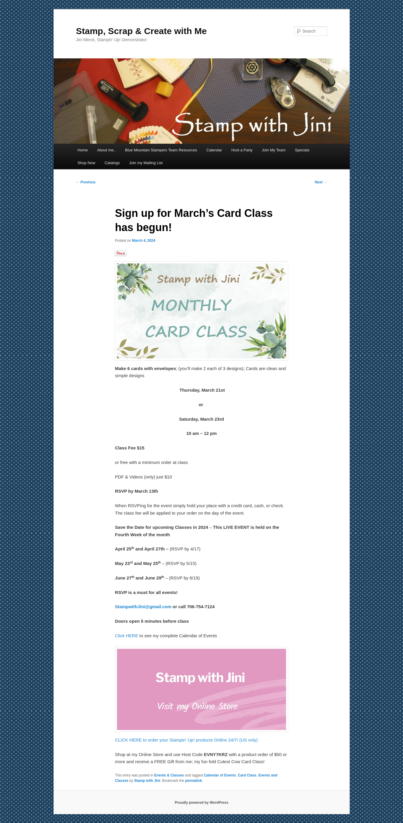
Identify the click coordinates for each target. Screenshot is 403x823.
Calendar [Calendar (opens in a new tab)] (214, 150)
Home (83, 150)
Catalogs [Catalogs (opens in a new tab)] (112, 163)
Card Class (247, 775)
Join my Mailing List (146, 163)
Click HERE (126, 635)
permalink (193, 781)
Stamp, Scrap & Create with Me (141, 31)
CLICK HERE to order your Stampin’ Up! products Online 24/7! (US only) (186, 739)
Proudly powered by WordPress (201, 802)
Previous (86, 182)
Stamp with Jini (147, 781)
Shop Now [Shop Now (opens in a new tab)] (86, 163)
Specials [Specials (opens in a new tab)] (302, 150)
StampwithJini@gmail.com (143, 606)
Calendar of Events (220, 775)
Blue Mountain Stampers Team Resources (161, 150)
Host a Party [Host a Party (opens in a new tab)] (242, 150)
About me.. (106, 150)
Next (321, 182)
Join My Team (273, 150)
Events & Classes (169, 775)
